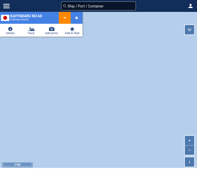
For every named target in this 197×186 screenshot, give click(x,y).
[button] (190, 6)
